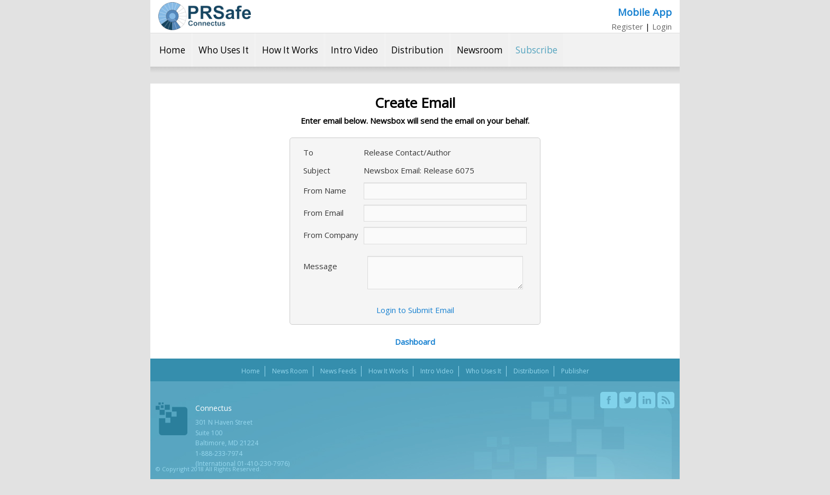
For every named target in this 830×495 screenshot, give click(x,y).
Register (627, 26)
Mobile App (645, 12)
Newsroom (480, 50)
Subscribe (536, 50)
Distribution (417, 50)
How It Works (290, 50)
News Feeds (338, 370)
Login (662, 26)
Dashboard (415, 341)
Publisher (575, 370)
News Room (290, 370)
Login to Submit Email (415, 310)
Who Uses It (224, 50)
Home (172, 50)
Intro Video (354, 50)
